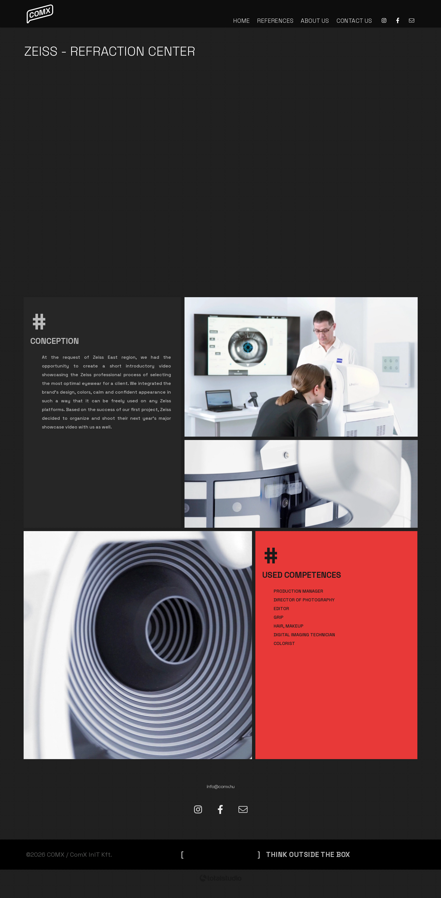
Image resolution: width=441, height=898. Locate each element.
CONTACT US (354, 20)
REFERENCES (275, 20)
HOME (241, 20)
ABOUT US (315, 20)
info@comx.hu (220, 786)
